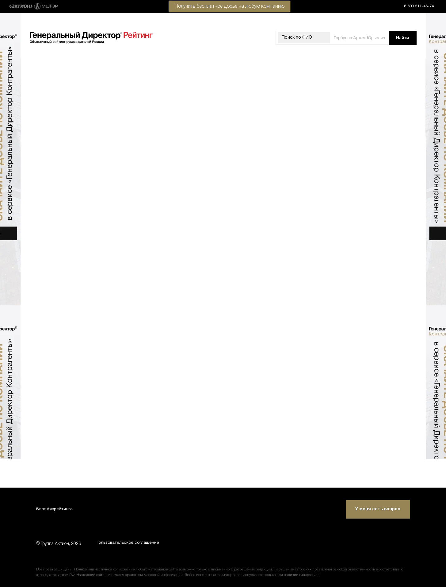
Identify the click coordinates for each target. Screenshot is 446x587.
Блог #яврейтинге (55, 508)
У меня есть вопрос (377, 508)
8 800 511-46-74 (419, 6)
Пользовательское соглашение (129, 544)
